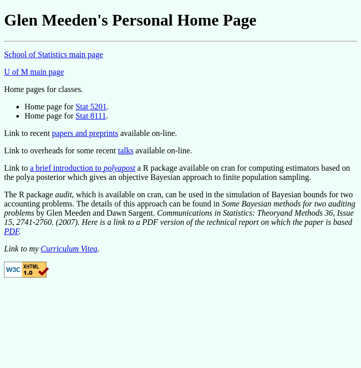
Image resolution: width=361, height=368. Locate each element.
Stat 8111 (91, 115)
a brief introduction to (82, 168)
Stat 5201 (91, 106)
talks (125, 150)
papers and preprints (85, 133)
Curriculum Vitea (69, 248)
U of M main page (34, 71)
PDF (11, 231)
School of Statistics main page (53, 54)
